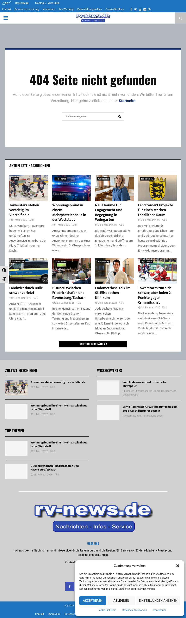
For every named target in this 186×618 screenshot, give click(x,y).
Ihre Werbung (66, 9)
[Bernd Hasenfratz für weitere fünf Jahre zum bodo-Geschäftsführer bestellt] (108, 412)
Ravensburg (103, 261)
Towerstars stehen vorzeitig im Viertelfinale (24, 210)
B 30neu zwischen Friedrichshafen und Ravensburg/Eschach (69, 293)
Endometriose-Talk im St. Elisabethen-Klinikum (112, 293)
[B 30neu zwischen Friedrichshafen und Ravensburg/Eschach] (71, 271)
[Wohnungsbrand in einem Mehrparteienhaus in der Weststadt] (71, 188)
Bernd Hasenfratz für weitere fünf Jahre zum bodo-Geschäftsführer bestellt (150, 408)
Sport (15, 179)
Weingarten (103, 179)
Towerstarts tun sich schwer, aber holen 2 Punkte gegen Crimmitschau (154, 295)
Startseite (127, 101)
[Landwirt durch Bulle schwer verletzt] (28, 271)
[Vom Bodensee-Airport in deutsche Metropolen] (108, 387)
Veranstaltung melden (89, 9)
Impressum (159, 610)
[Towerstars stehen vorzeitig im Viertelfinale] (28, 188)
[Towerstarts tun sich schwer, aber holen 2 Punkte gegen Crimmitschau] (157, 271)
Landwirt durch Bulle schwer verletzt (26, 290)
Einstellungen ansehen (158, 601)
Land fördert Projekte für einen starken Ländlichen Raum (155, 210)
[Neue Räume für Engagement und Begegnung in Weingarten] (114, 188)
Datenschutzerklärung (134, 610)
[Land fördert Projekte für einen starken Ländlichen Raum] (157, 188)
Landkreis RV (147, 179)
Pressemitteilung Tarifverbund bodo (143, 415)
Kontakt (6, 9)
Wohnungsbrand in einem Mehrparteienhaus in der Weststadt (69, 212)
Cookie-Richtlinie (107, 610)
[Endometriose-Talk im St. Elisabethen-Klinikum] (114, 271)
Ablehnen (121, 601)
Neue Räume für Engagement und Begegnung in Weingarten (108, 212)
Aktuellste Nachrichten (29, 165)
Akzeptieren (93, 601)
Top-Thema (60, 179)
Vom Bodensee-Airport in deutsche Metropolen (144, 384)
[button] (178, 566)
